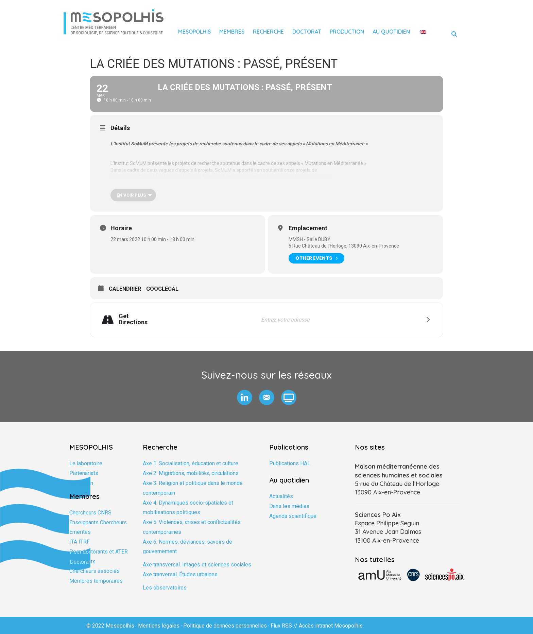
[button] (244, 397)
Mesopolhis (194, 31)
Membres (231, 31)
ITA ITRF (79, 542)
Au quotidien (391, 31)
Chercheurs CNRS (90, 512)
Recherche (268, 31)
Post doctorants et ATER (98, 551)
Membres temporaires (96, 581)
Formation (81, 483)
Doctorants (82, 561)
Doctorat (306, 31)
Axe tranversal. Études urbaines (180, 574)
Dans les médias (289, 506)
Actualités (281, 496)
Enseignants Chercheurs (98, 522)
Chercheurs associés (94, 571)
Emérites (80, 532)
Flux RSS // (285, 625)
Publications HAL (289, 463)
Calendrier (125, 289)
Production (347, 31)
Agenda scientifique (292, 516)
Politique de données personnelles (225, 625)
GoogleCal (162, 289)
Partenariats (83, 473)
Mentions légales (158, 625)
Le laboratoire (85, 463)
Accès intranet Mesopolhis (331, 625)
